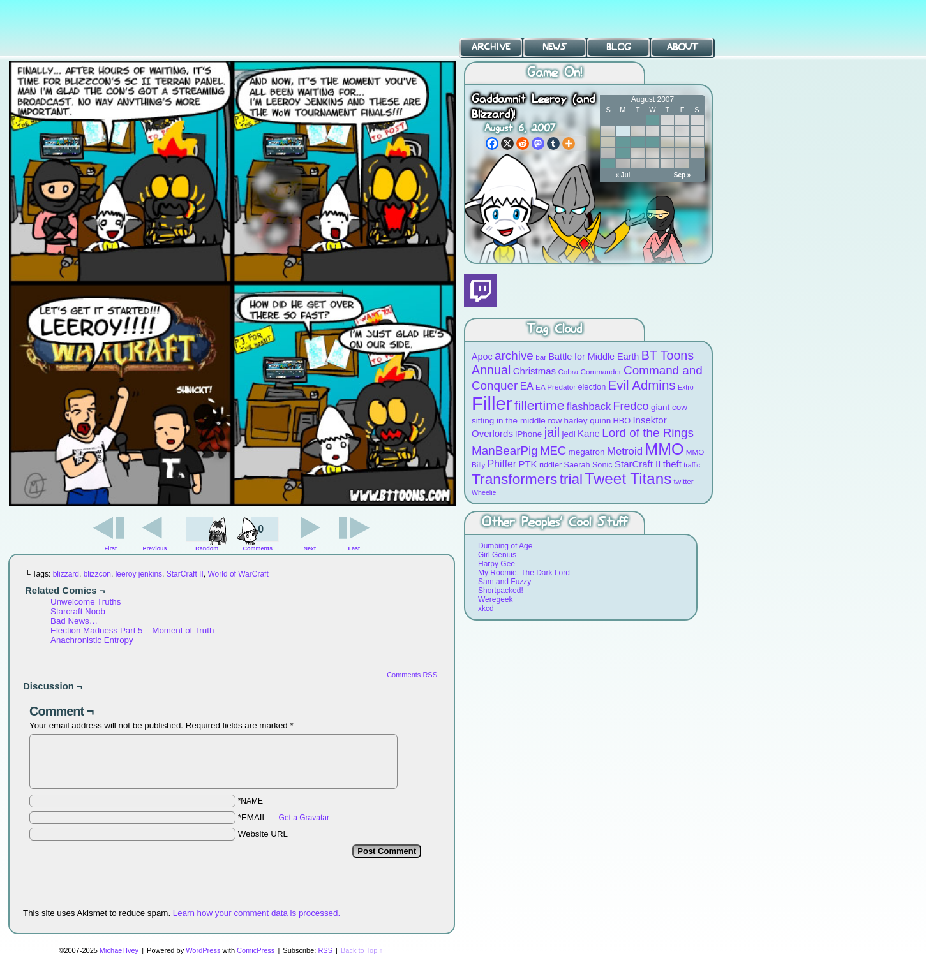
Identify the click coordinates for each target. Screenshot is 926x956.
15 (652, 142)
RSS (325, 950)
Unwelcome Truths (85, 602)
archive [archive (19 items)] (514, 355)
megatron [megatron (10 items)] (587, 452)
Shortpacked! (500, 590)
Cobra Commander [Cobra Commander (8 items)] (589, 371)
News (554, 47)
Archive (491, 47)
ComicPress (255, 950)
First (111, 548)
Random (206, 548)
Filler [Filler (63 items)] (492, 403)
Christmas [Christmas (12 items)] (534, 370)
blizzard (66, 574)
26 (608, 163)
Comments (258, 532)
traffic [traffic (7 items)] (691, 465)
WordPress (203, 950)
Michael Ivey (119, 950)
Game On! (554, 73)
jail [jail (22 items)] (552, 432)
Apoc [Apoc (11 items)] (482, 356)
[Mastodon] (538, 143)
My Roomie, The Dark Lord (524, 572)
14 (638, 142)
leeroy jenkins (139, 574)
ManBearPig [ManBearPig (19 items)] (505, 450)
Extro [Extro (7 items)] (686, 387)
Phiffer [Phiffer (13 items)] (502, 464)
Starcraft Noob (77, 611)
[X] (507, 143)
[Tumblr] (553, 143)
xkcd (486, 608)
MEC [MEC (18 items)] (553, 450)
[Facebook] (492, 143)
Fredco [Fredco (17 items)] (630, 406)
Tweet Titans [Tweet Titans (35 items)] (628, 478)
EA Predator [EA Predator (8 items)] (555, 387)
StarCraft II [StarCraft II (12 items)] (638, 464)
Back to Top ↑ (362, 950)
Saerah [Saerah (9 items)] (577, 464)
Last (354, 548)
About (682, 47)
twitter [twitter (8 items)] (684, 481)
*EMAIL (283, 817)
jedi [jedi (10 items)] (569, 434)
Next (310, 548)
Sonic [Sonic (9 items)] (602, 464)
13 (622, 142)
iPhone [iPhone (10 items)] (528, 434)
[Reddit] (522, 143)
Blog (618, 47)
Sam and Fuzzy (504, 581)
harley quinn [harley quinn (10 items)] (587, 420)
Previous (155, 548)
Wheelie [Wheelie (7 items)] (484, 492)
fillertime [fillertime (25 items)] (539, 405)
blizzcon (97, 574)
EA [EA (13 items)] (527, 386)
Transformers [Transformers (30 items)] (514, 479)
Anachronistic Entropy (91, 640)
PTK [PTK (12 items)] (527, 464)
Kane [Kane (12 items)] (589, 433)
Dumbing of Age (505, 545)
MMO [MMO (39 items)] (664, 449)
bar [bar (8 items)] (540, 357)
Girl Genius (497, 554)
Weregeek (495, 599)
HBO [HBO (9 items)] (622, 420)
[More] (568, 143)
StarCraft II (185, 574)
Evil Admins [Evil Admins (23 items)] (642, 385)
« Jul (623, 175)
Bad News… (74, 621)
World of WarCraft (237, 574)
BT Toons (95, 28)
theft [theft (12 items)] (672, 464)
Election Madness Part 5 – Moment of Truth (132, 630)
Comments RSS (412, 675)
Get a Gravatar (304, 817)
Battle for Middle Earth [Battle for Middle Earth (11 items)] (593, 356)
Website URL (263, 834)
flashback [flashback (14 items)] (589, 406)
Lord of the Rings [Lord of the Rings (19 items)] (648, 432)
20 (622, 153)
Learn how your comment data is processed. (256, 913)
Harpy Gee (496, 563)
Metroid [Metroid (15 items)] (625, 451)
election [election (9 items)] (592, 387)
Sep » (682, 175)
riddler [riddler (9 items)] (550, 464)
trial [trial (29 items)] (571, 479)
